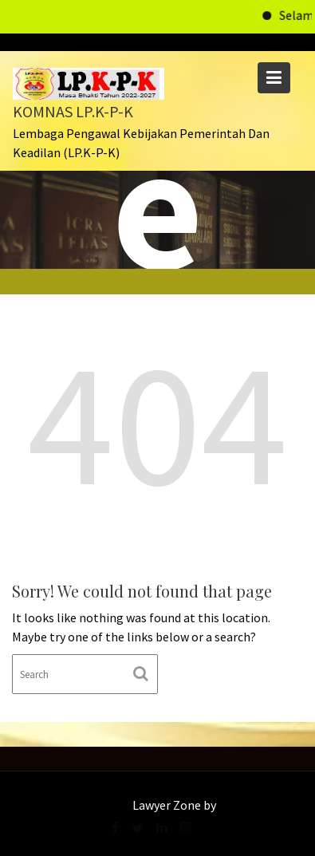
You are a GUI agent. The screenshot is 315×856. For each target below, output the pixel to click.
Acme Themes (257, 805)
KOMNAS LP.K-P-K (73, 111)
